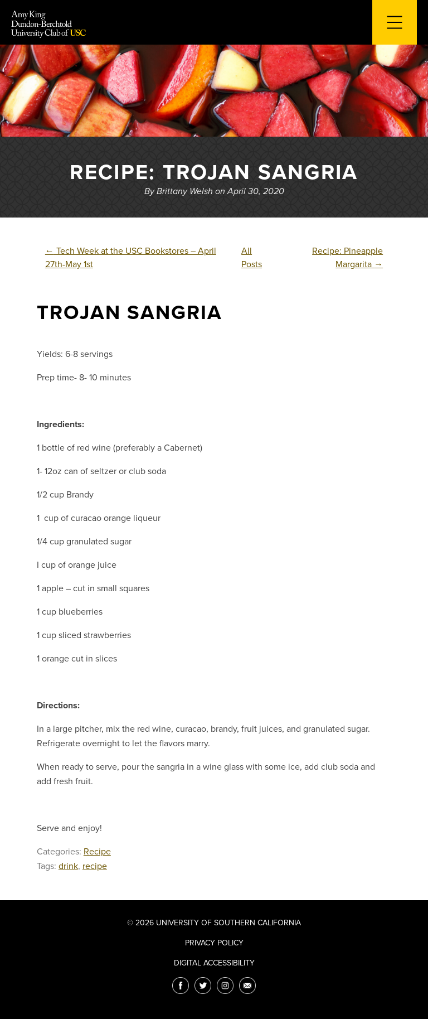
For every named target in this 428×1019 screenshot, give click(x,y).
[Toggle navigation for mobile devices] (394, 22)
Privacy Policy (214, 943)
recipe (94, 866)
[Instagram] (225, 985)
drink (68, 866)
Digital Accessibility (214, 963)
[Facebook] (180, 985)
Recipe (97, 851)
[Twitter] (202, 985)
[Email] (247, 985)
